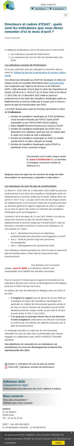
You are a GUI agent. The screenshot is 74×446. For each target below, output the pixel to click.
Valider (58, 443)
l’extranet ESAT (57, 83)
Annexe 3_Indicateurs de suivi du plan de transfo (29, 364)
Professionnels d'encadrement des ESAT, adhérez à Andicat (37, 385)
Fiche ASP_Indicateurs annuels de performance (29, 367)
